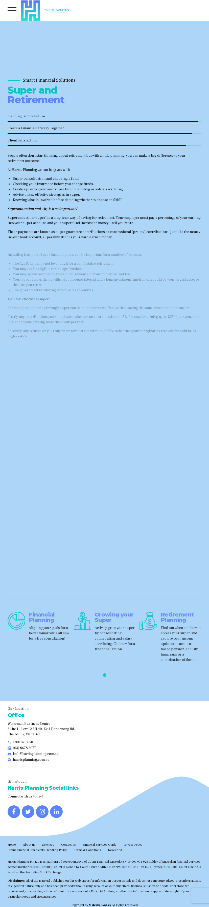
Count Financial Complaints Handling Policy (37, 850)
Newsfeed (115, 850)
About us (29, 845)
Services (48, 845)
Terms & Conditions (87, 850)
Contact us (68, 845)
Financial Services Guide (100, 845)
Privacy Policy (133, 845)
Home (12, 845)
